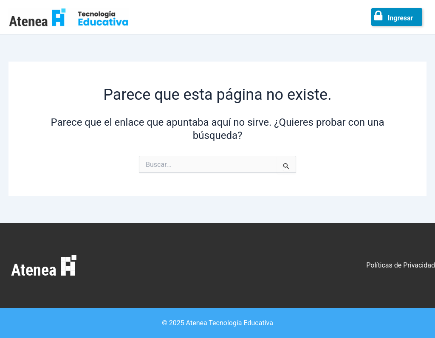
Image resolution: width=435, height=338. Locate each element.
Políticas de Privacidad (400, 265)
